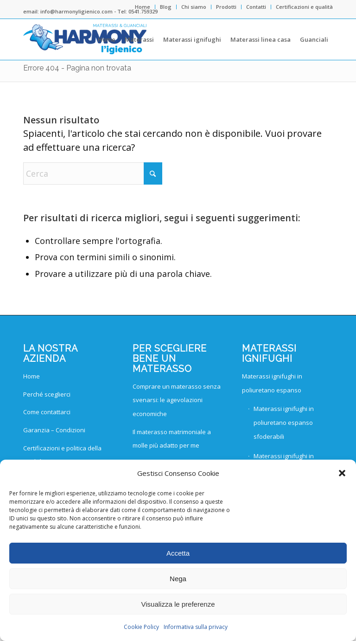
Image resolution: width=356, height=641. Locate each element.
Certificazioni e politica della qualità (62, 455)
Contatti (256, 6)
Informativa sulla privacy (196, 627)
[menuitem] (142, 7)
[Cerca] (92, 173)
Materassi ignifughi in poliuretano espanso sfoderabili (284, 422)
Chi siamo (193, 6)
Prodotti (226, 6)
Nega (178, 579)
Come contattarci (46, 412)
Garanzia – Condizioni (54, 430)
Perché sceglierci (46, 394)
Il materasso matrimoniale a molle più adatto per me (172, 439)
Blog (166, 6)
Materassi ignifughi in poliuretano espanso (272, 383)
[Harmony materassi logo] (85, 39)
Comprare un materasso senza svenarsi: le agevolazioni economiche (177, 400)
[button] (342, 473)
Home (142, 6)
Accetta (178, 553)
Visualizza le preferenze (178, 604)
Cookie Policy (141, 627)
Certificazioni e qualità (304, 6)
